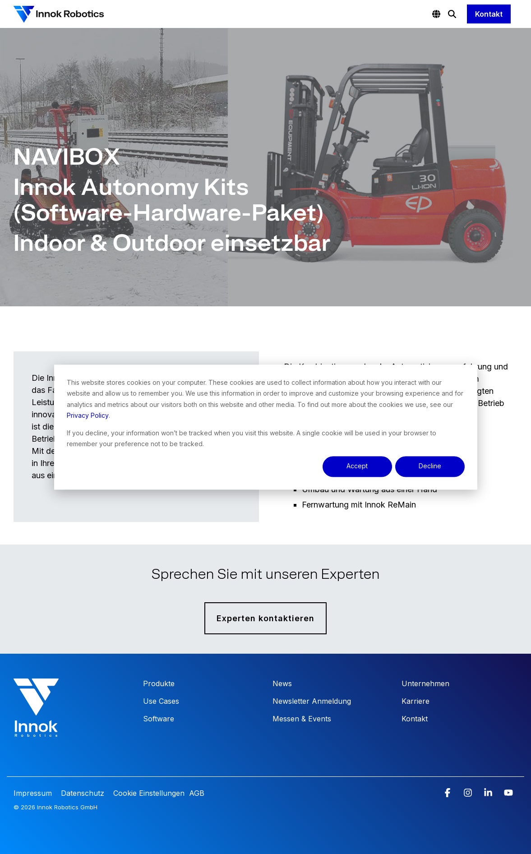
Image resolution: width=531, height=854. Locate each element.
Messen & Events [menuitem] (301, 718)
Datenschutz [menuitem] (81, 793)
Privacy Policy (88, 415)
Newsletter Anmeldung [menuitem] (311, 701)
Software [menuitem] (158, 718)
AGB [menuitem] (196, 793)
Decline (430, 466)
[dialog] (265, 427)
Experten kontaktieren (265, 618)
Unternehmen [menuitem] (425, 683)
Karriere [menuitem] (415, 701)
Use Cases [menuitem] (161, 701)
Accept (357, 466)
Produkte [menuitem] (159, 683)
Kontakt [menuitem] (415, 718)
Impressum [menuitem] (34, 793)
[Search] (452, 14)
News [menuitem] (282, 683)
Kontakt (489, 13)
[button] (449, 793)
